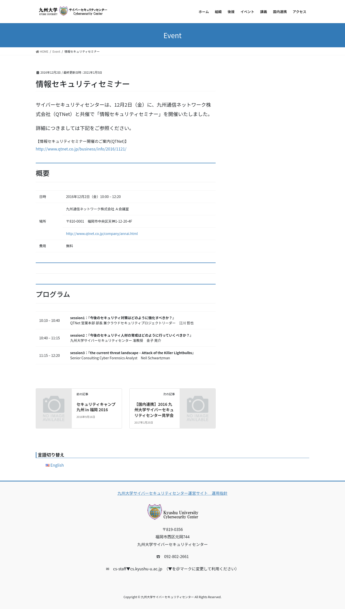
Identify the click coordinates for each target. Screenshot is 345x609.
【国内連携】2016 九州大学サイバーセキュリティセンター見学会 (154, 409)
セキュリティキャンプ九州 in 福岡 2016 (96, 406)
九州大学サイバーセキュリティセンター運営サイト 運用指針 (173, 493)
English (57, 465)
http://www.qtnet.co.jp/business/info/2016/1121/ (81, 149)
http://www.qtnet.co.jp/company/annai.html (102, 233)
